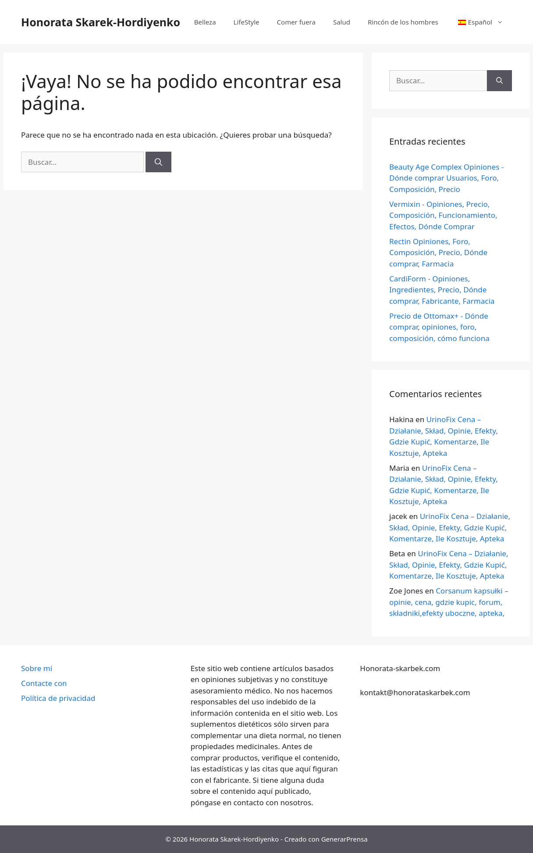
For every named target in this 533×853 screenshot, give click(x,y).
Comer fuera (296, 22)
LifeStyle (246, 22)
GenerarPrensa (344, 839)
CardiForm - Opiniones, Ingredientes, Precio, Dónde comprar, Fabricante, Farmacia (441, 290)
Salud (341, 22)
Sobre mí (36, 668)
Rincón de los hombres (403, 22)
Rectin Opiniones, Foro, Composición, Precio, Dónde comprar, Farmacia (438, 252)
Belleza (205, 22)
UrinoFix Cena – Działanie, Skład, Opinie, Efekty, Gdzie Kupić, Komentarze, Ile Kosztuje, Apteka (449, 527)
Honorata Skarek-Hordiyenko (100, 21)
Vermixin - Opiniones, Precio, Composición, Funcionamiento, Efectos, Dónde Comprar (443, 215)
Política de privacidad (58, 698)
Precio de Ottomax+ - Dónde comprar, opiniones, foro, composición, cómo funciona (439, 327)
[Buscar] (158, 162)
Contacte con (44, 683)
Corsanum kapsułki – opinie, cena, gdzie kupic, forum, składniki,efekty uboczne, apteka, (448, 602)
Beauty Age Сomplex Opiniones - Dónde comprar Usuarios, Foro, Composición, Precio (446, 178)
